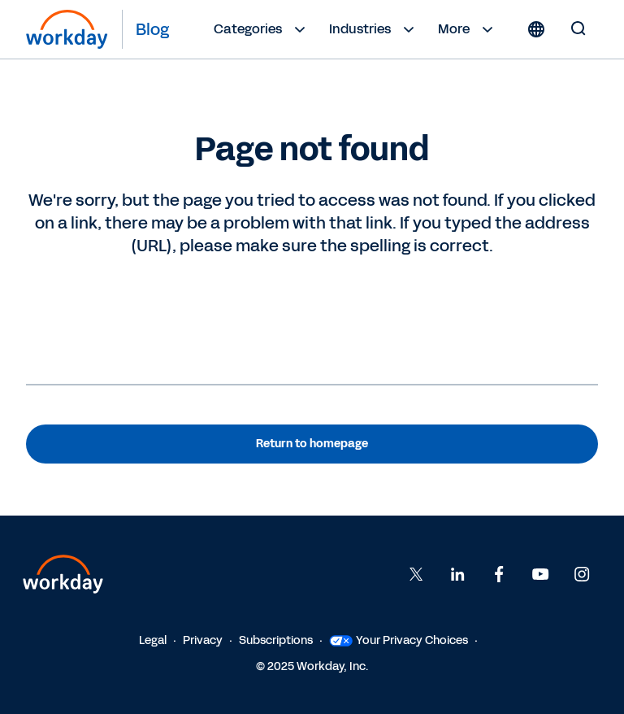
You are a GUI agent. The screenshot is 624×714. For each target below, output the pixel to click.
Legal (153, 640)
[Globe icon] (536, 29)
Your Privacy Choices (398, 640)
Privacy (203, 640)
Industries (373, 29)
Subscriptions (276, 640)
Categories (262, 29)
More (467, 29)
